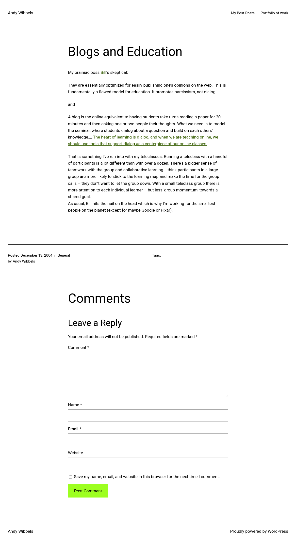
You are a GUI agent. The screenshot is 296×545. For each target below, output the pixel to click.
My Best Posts (243, 13)
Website (75, 452)
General (63, 255)
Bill (103, 72)
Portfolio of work (274, 13)
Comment (78, 347)
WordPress (278, 531)
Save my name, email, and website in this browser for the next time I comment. (147, 476)
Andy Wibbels (20, 12)
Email (74, 428)
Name (75, 404)
